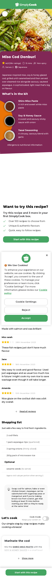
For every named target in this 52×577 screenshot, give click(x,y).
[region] (26, 288)
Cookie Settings (26, 302)
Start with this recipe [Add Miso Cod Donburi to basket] (26, 572)
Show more (27, 558)
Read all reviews (28, 411)
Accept (26, 318)
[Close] (47, 255)
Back (5, 14)
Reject (26, 310)
